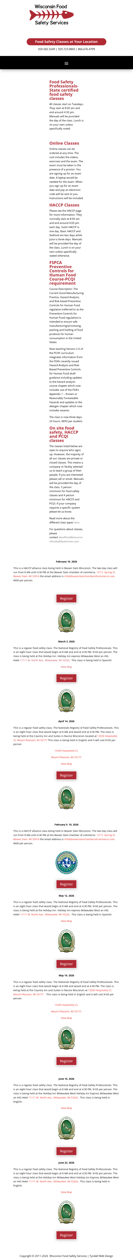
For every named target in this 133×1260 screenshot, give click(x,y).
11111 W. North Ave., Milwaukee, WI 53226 (44, 660)
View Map (66, 666)
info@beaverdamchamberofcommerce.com (89, 576)
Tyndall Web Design (101, 1256)
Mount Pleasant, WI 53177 (32, 740)
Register (66, 598)
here (76, 522)
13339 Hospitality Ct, (66, 750)
